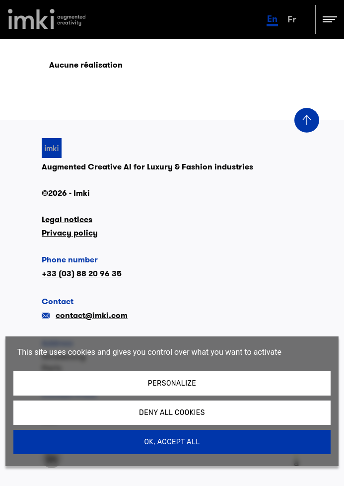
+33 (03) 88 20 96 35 (82, 273)
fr (291, 19)
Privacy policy (70, 233)
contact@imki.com (85, 315)
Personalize (172, 383)
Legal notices (67, 219)
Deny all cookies (172, 412)
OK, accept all (172, 442)
